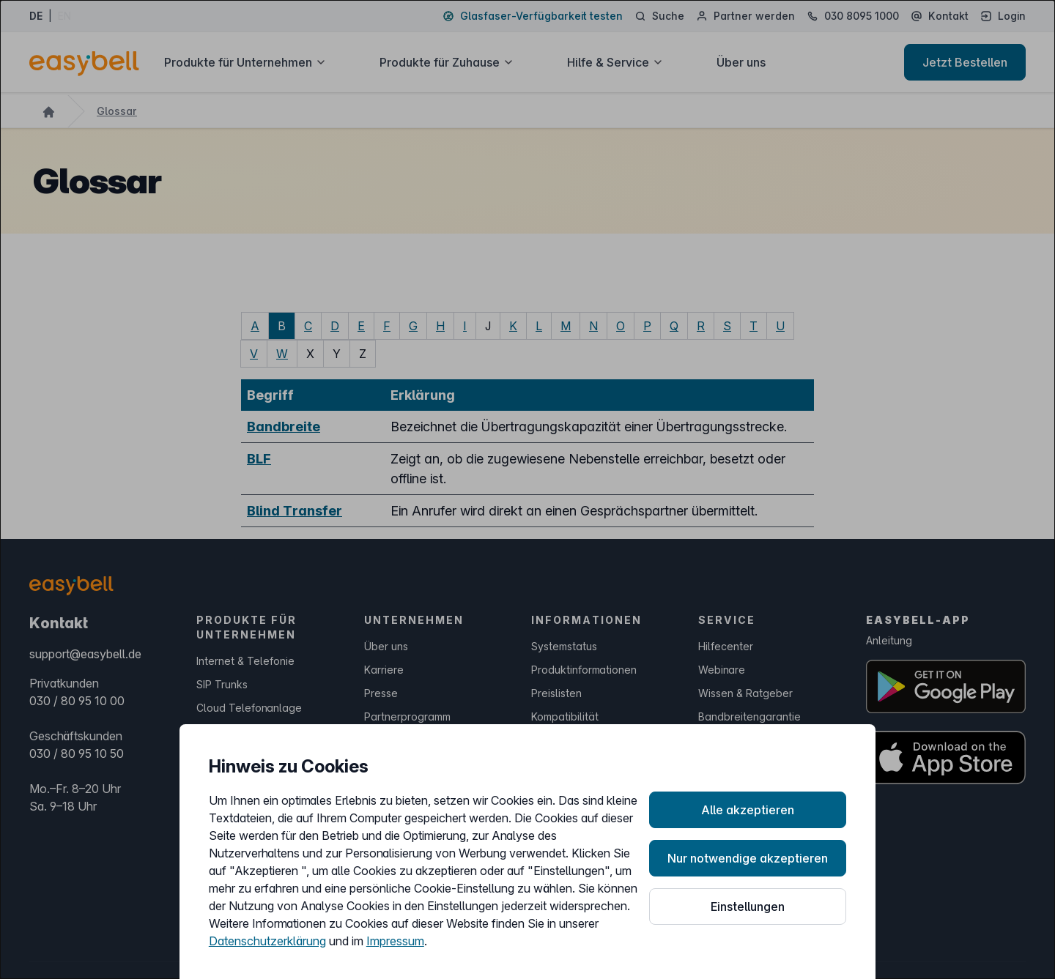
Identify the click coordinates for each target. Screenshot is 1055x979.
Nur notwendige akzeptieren (747, 858)
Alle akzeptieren (747, 810)
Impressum (395, 941)
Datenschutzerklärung (267, 941)
